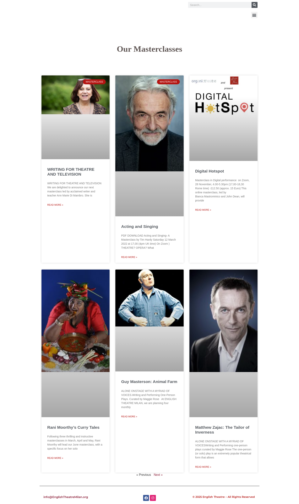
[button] (254, 15)
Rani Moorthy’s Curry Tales (73, 427)
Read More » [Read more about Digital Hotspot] (203, 210)
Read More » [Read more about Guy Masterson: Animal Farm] (129, 416)
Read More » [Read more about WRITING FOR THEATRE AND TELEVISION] (55, 205)
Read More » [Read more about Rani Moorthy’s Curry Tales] (55, 458)
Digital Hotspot (209, 171)
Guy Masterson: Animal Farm (149, 381)
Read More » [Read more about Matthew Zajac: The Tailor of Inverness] (203, 467)
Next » (158, 474)
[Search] (255, 5)
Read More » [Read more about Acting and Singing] (129, 257)
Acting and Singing (139, 226)
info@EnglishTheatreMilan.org (66, 497)
